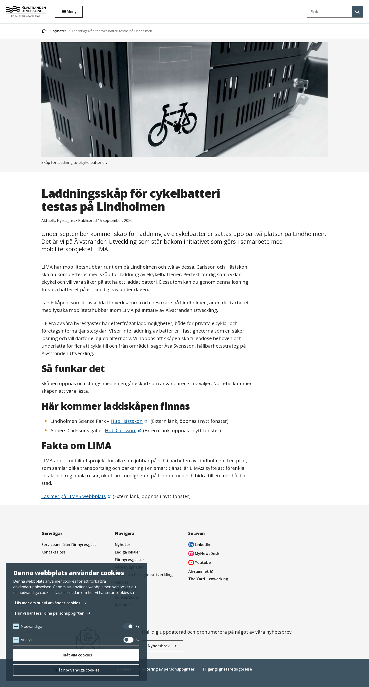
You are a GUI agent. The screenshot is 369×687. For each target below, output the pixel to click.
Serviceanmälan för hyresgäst (68, 544)
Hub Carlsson (120, 430)
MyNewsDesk (203, 554)
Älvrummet (201, 571)
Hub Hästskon (127, 421)
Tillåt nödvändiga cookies (76, 670)
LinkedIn (199, 545)
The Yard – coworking (208, 578)
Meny (72, 11)
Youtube (199, 563)
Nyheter (59, 31)
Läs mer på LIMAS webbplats (73, 496)
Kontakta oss (53, 552)
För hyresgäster (129, 559)
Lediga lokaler (127, 552)
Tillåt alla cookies (76, 655)
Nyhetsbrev (159, 645)
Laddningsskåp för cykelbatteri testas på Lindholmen (112, 31)
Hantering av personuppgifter (167, 669)
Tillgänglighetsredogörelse (227, 669)
